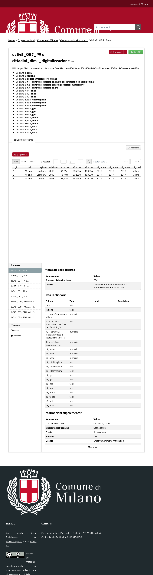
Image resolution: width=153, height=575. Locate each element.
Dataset (75, 28)
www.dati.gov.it (14, 541)
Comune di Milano (139, 4)
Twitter (15, 330)
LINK (122, 287)
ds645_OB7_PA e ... (101, 40)
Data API (135, 52)
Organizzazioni (93, 28)
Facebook (16, 335)
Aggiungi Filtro (20, 154)
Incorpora (133, 147)
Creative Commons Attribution (109, 441)
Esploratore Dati (23, 139)
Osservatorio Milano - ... (74, 40)
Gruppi (110, 28)
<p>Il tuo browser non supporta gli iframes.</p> (76, 209)
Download (116, 52)
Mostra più (92, 446)
